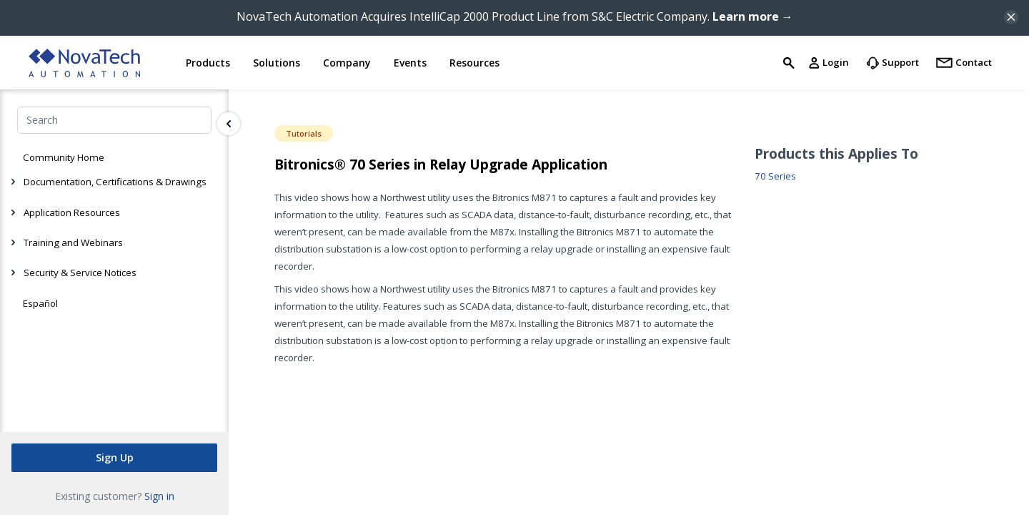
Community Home (63, 157)
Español (40, 303)
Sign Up (115, 457)
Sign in (159, 496)
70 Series (775, 176)
